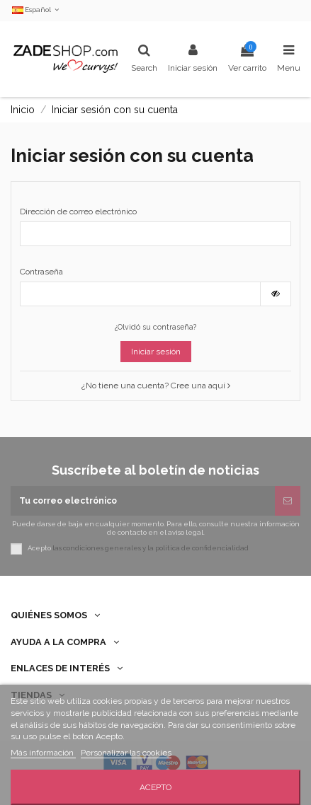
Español (36, 9)
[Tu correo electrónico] (143, 501)
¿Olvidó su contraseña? (155, 327)
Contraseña (41, 272)
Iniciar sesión (156, 352)
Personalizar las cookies (126, 753)
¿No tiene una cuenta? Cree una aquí (155, 385)
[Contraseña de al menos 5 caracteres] (140, 294)
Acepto (155, 787)
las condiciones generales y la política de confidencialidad (150, 548)
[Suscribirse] (287, 501)
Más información (43, 753)
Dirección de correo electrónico (78, 211)
